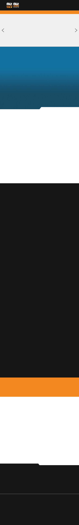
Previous (3, 30)
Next (76, 30)
